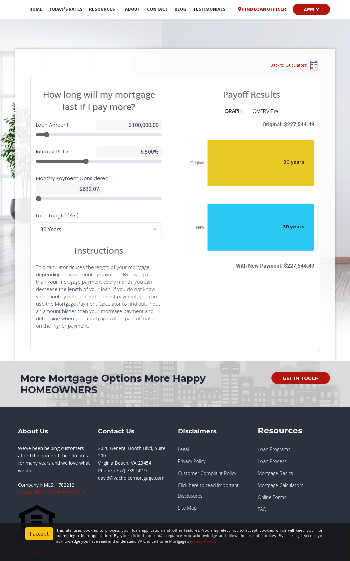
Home (35, 9)
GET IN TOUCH (301, 378)
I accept (39, 533)
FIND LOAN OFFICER (262, 9)
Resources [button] (102, 9)
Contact (157, 9)
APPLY (311, 9)
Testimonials (209, 9)
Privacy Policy (202, 541)
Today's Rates (66, 9)
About (132, 9)
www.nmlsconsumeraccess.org (51, 492)
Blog (180, 9)
